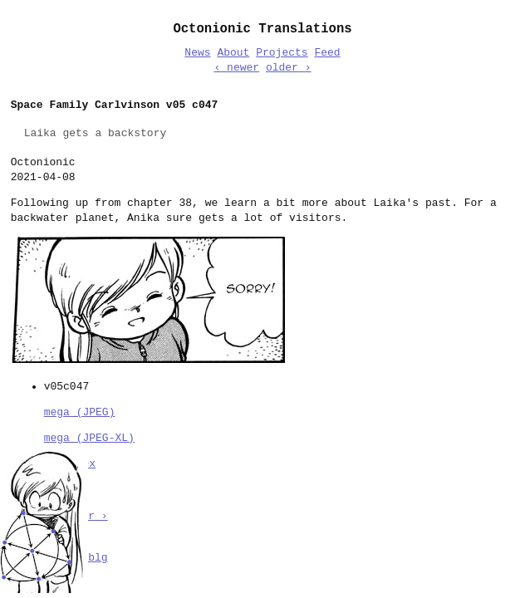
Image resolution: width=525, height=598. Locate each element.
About (233, 53)
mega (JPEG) (79, 411)
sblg (94, 556)
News (197, 53)
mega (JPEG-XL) (89, 436)
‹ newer (236, 68)
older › (289, 68)
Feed (327, 53)
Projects (281, 53)
